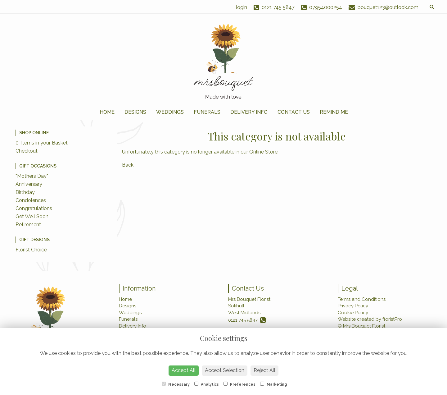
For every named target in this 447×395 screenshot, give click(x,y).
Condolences (31, 200)
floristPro (392, 319)
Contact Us (294, 112)
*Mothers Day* (32, 176)
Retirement (28, 224)
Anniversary (29, 184)
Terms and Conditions (362, 299)
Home (107, 112)
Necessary (176, 384)
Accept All (184, 370)
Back (127, 165)
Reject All (264, 370)
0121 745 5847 (247, 320)
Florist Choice (31, 250)
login (241, 7)
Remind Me (334, 112)
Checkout (27, 151)
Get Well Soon (32, 216)
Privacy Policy (353, 306)
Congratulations (34, 208)
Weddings (170, 112)
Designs (135, 112)
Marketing (273, 384)
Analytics (206, 384)
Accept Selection (224, 370)
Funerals (207, 112)
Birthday (25, 192)
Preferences (239, 384)
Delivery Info (249, 112)
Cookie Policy (353, 312)
